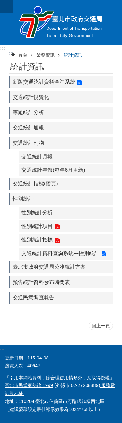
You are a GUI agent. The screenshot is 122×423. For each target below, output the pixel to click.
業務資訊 (45, 55)
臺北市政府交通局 (61, 22)
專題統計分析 (28, 112)
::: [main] (11, 53)
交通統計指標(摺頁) (35, 183)
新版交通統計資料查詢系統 (44, 82)
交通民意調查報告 (33, 297)
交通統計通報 (28, 127)
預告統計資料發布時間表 (41, 282)
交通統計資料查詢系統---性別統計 (60, 253)
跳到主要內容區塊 (3, 3)
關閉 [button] (6, 6)
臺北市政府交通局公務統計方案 (49, 267)
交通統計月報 (37, 156)
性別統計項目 (37, 226)
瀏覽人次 (14, 365)
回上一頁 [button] (101, 325)
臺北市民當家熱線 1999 (29, 385)
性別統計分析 (37, 212)
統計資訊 (73, 55)
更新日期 (14, 357)
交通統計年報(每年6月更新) (53, 170)
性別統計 (23, 199)
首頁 (22, 55)
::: (2, 48)
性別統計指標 (37, 239)
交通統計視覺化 (31, 97)
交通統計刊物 (28, 143)
